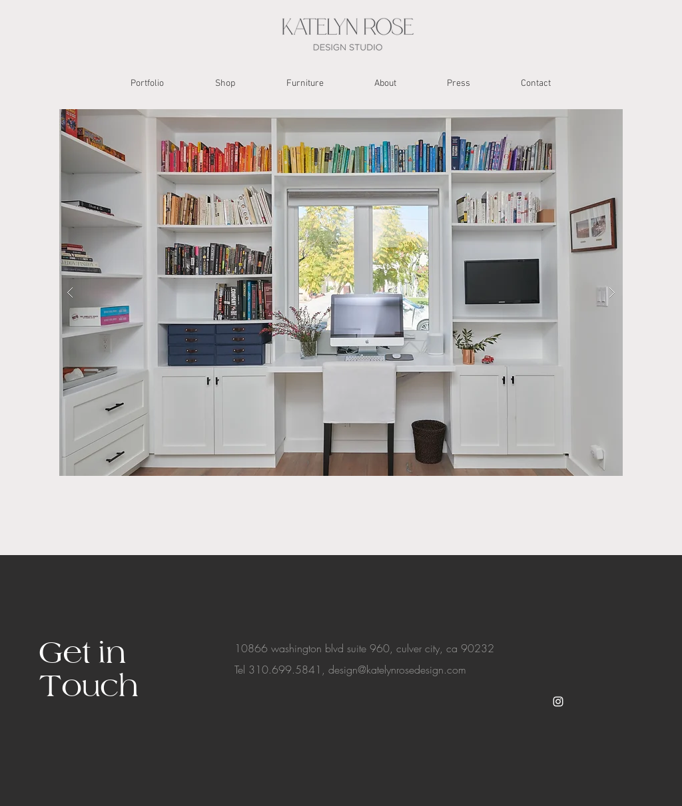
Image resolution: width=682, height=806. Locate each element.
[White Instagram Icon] (558, 701)
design (343, 669)
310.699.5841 (285, 669)
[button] (341, 292)
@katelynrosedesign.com (412, 669)
